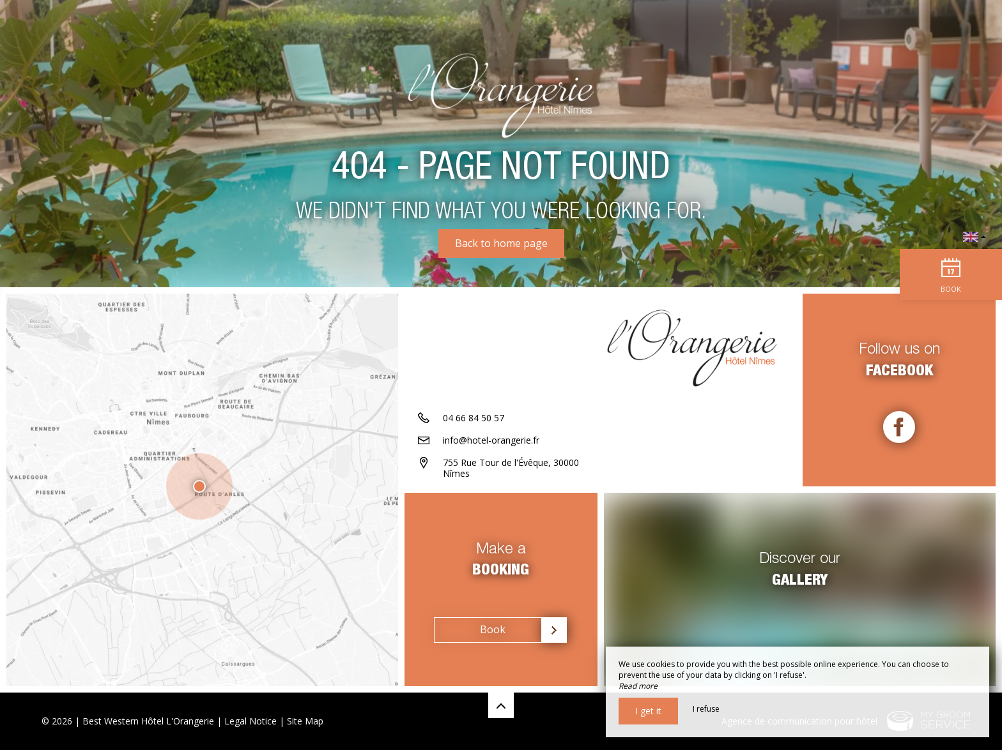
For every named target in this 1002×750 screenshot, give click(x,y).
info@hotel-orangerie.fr (491, 440)
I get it (648, 711)
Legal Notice (250, 721)
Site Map (305, 721)
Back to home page (501, 243)
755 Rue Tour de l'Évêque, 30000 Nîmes (511, 467)
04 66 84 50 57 (473, 418)
